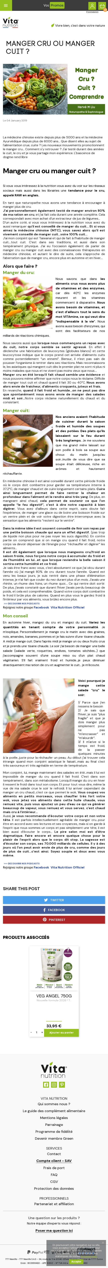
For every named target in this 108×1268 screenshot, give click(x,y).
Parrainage (54, 1125)
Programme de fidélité (54, 1132)
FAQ (54, 1175)
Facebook (54, 910)
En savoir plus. (89, 1256)
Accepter (76, 1261)
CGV (54, 1182)
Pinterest (54, 920)
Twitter (54, 900)
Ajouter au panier (61, 1032)
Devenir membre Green (54, 1138)
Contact (54, 1154)
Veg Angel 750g (54, 996)
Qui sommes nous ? (54, 1104)
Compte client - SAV (54, 1161)
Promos (57, 5)
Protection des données (54, 1189)
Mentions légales (54, 1118)
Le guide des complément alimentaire (54, 1111)
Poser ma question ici (54, 1231)
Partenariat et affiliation (54, 1204)
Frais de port (54, 1168)
